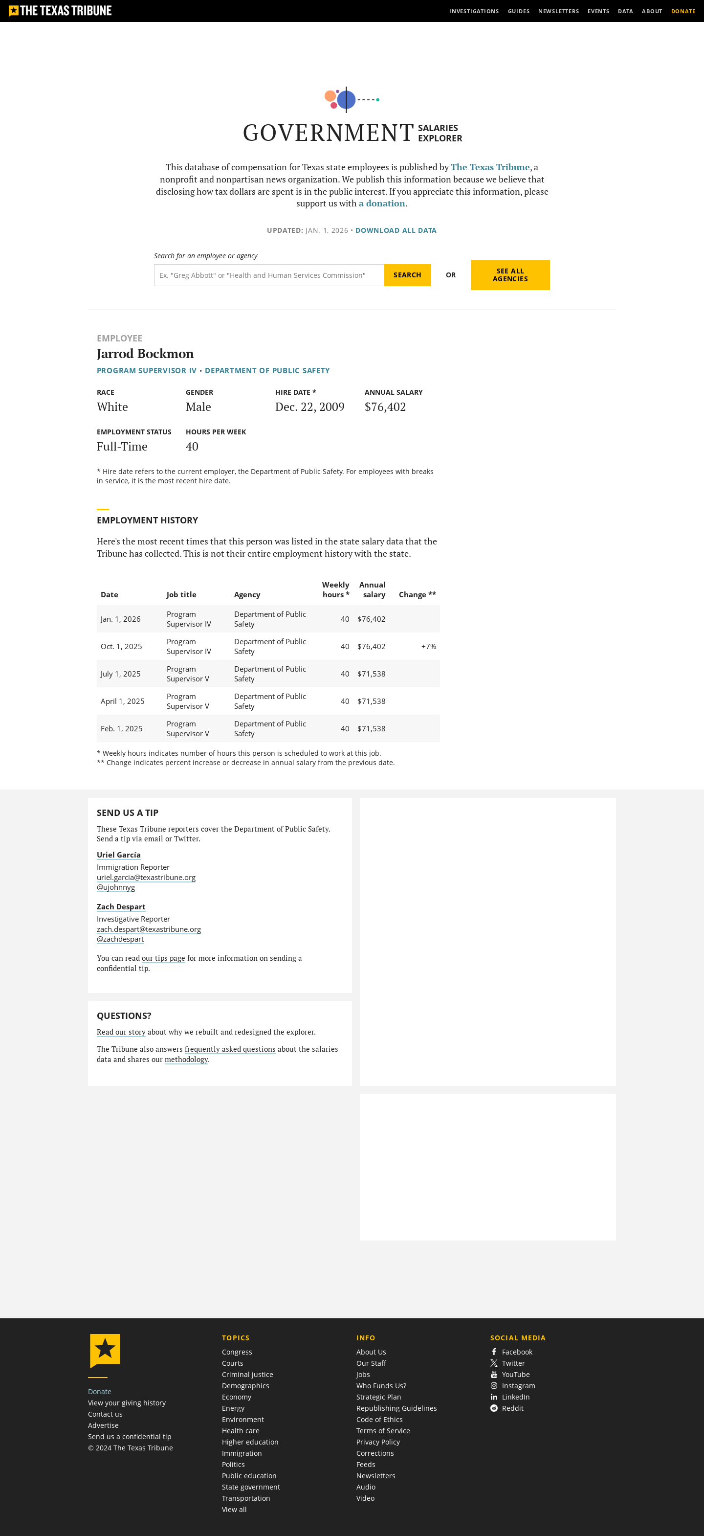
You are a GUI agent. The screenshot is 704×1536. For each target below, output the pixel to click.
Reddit (507, 1408)
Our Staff (371, 1363)
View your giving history (127, 1402)
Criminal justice (247, 1374)
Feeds (365, 1464)
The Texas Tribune (490, 167)
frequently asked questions (230, 1049)
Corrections (375, 1453)
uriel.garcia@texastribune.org (146, 877)
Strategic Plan (378, 1396)
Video (365, 1498)
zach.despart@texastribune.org (149, 929)
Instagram (512, 1385)
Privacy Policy (378, 1441)
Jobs (363, 1374)
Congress (237, 1351)
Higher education (250, 1441)
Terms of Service (383, 1430)
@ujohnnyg (116, 887)
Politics (233, 1464)
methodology (186, 1059)
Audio (365, 1486)
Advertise (103, 1425)
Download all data (396, 230)
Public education (249, 1475)
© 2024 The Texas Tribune (130, 1447)
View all (234, 1509)
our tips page (163, 958)
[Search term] (269, 275)
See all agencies (510, 274)
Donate (99, 1391)
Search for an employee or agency (205, 256)
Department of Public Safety (267, 370)
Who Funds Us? (381, 1385)
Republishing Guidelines (396, 1408)
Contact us (105, 1414)
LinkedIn (510, 1396)
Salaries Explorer (440, 133)
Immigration (242, 1453)
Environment (243, 1419)
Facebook (511, 1351)
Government (328, 132)
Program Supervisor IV (147, 370)
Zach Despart (121, 906)
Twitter (507, 1363)
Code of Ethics (379, 1419)
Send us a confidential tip (130, 1436)
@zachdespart (120, 939)
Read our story (121, 1032)
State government (251, 1486)
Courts (232, 1363)
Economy (236, 1396)
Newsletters (376, 1475)
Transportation (246, 1498)
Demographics (245, 1385)
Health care (241, 1430)
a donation (382, 203)
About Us (371, 1351)
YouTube (510, 1374)
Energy (233, 1408)
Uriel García (119, 854)
